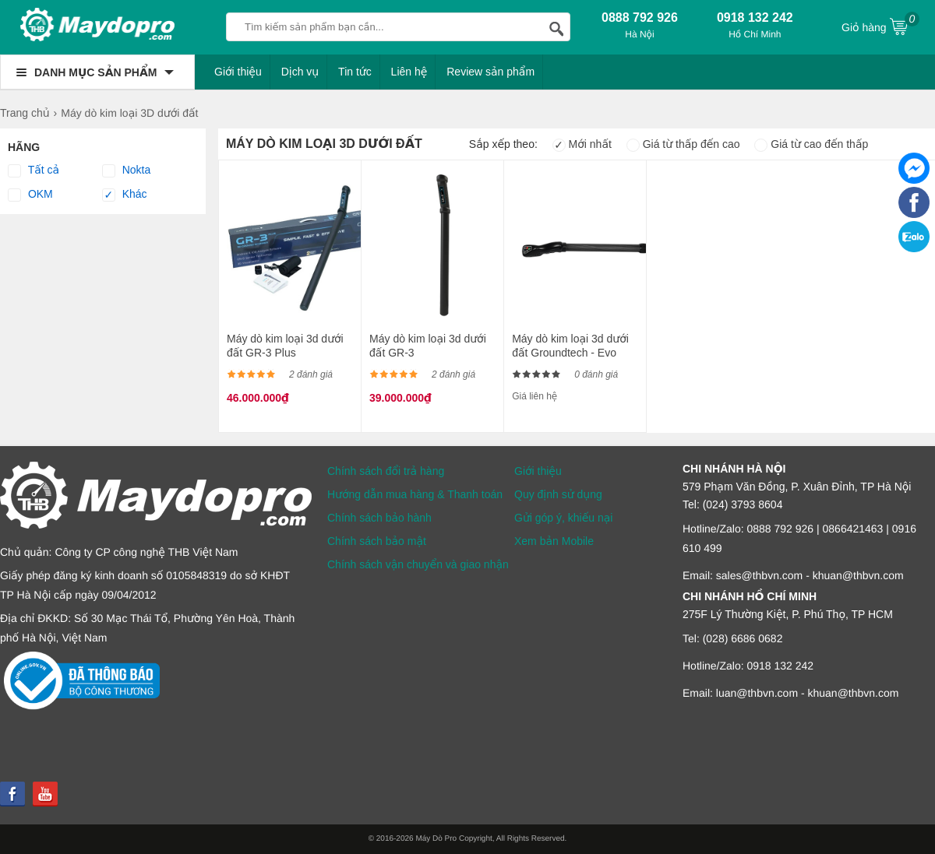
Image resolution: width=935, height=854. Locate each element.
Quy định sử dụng (558, 494)
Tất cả (33, 170)
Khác (124, 195)
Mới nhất (582, 144)
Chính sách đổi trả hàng (385, 471)
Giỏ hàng (880, 26)
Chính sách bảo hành (379, 517)
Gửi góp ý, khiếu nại (563, 517)
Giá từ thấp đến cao (683, 144)
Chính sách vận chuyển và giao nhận (418, 564)
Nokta (126, 170)
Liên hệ (409, 71)
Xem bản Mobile (554, 541)
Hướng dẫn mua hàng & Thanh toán (415, 494)
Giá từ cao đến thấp (811, 144)
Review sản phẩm (490, 71)
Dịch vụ (300, 71)
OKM (30, 195)
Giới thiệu (238, 71)
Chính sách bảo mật (376, 541)
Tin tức (355, 71)
